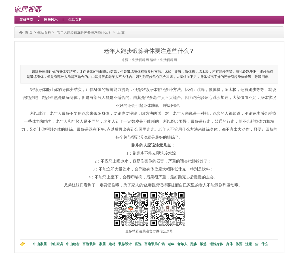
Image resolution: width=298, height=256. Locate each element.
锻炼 (203, 244)
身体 (229, 244)
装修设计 (125, 244)
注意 (248, 244)
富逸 (138, 244)
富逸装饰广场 (154, 244)
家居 (102, 244)
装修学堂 (26, 20)
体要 (239, 244)
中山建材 (73, 244)
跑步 (193, 244)
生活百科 (75, 20)
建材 (112, 244)
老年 (171, 244)
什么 (264, 244)
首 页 (29, 32)
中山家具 (56, 244)
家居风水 (51, 20)
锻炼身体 (216, 244)
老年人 (182, 244)
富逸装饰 (89, 244)
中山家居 (40, 244)
